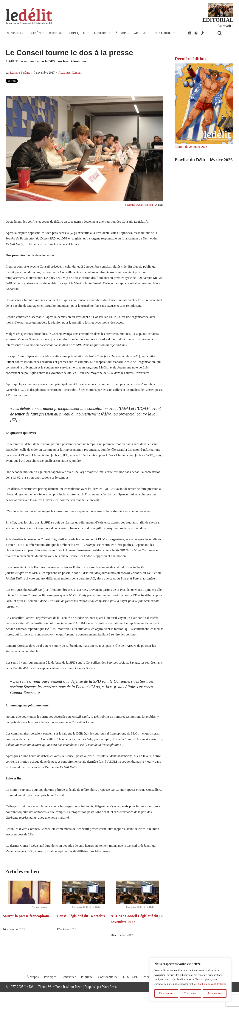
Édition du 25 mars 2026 (191, 147)
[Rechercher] (224, 33)
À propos (125, 33)
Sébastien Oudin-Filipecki (139, 205)
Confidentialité (108, 997)
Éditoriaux (104, 33)
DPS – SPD (131, 997)
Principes (49, 997)
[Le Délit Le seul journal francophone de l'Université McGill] (29, 16)
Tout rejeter (190, 993)
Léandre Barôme (20, 73)
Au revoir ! (225, 26)
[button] (25, 33)
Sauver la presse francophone (26, 933)
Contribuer (68, 997)
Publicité (86, 997)
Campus (78, 73)
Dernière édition (190, 59)
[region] (190, 980)
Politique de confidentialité (212, 984)
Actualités (65, 73)
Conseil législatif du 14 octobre (81, 933)
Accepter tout (215, 993)
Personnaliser (166, 993)
